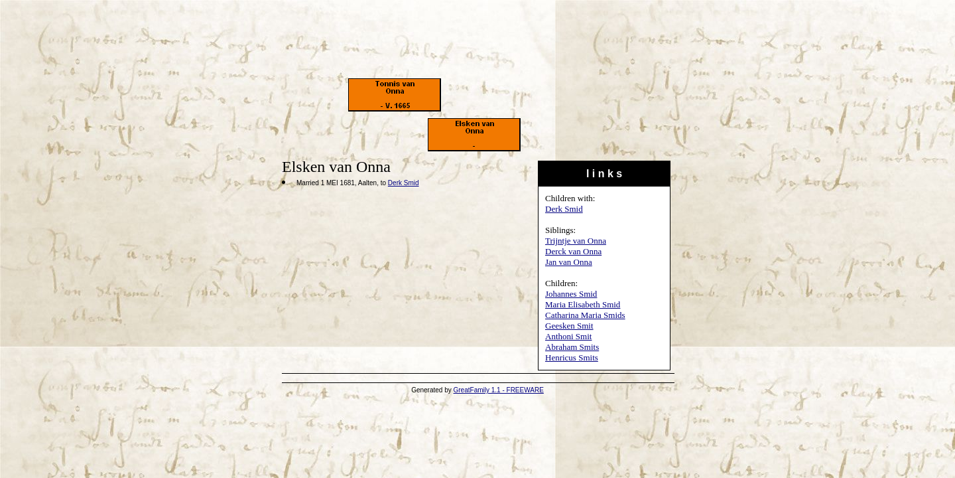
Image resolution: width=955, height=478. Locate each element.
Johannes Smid (571, 294)
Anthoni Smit (568, 336)
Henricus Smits (571, 357)
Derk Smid (564, 209)
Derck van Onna (573, 251)
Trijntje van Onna (575, 241)
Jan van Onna (568, 262)
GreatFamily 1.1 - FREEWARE (499, 390)
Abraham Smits (572, 347)
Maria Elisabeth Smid (582, 304)
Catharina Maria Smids (585, 315)
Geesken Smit (569, 326)
